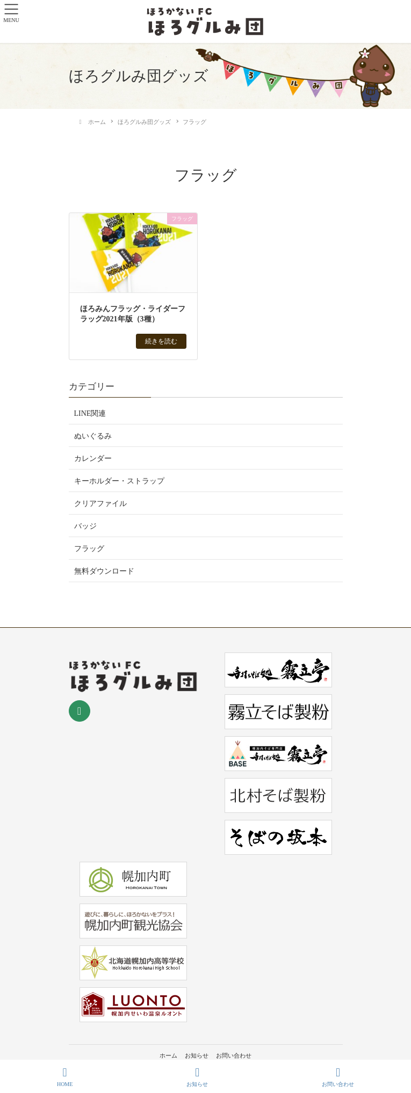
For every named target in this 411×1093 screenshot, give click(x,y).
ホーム (168, 1055)
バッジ (85, 526)
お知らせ (196, 1055)
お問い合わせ (233, 1055)
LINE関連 (90, 413)
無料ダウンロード (104, 571)
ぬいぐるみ (93, 436)
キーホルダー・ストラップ (119, 481)
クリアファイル (100, 504)
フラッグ (89, 549)
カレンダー (93, 458)
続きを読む (161, 341)
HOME (65, 1077)
